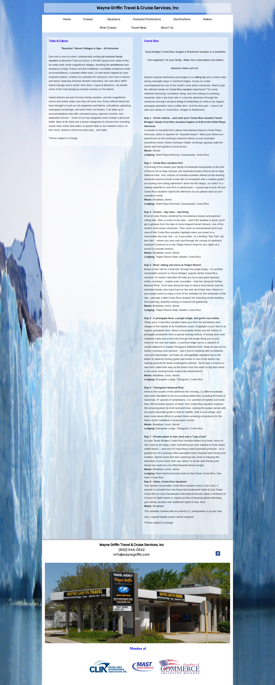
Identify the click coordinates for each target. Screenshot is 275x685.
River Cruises (108, 27)
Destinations (182, 19)
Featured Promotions (147, 19)
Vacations (113, 19)
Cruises (88, 19)
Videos (207, 19)
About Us (167, 27)
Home (67, 19)
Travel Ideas (138, 27)
